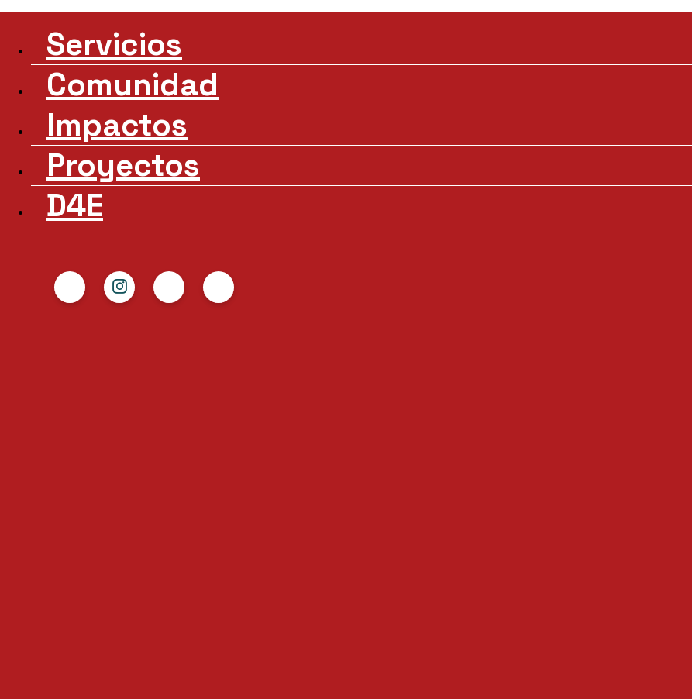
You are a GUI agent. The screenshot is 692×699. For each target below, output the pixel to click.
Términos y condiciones (492, 594)
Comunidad (112, 61)
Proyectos (104, 101)
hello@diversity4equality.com (516, 509)
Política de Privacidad (483, 571)
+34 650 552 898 (466, 532)
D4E (85, 121)
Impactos (102, 81)
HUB (269, 203)
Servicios (101, 40)
